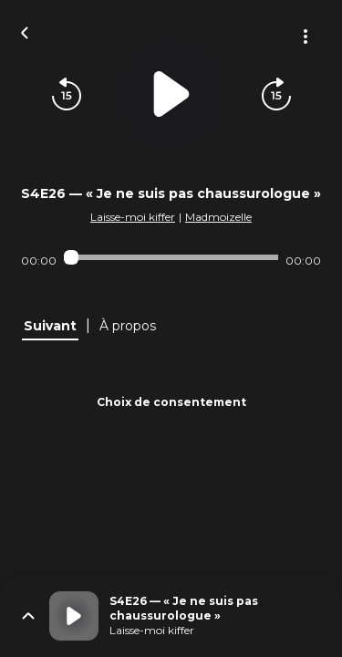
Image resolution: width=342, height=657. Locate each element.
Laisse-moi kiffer (132, 217)
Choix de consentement (171, 402)
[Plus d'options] (305, 36)
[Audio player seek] (171, 257)
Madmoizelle (218, 217)
